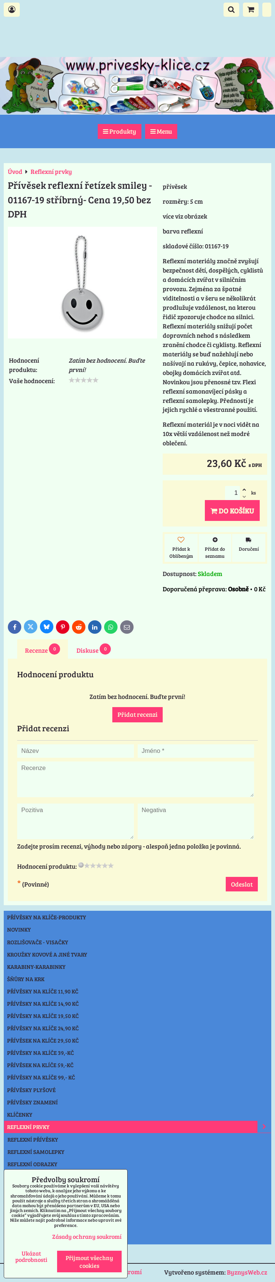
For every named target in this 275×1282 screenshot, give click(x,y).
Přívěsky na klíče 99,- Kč (41, 1077)
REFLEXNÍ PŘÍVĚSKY (32, 1139)
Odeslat (242, 884)
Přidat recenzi (137, 714)
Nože (14, 1201)
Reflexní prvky (139, 1127)
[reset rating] (81, 865)
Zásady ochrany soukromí (87, 1236)
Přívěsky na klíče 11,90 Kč (42, 991)
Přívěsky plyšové (31, 1090)
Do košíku (232, 510)
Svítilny (19, 1188)
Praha (16, 1237)
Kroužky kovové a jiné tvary (47, 954)
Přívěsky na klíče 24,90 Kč (43, 1028)
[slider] (84, 380)
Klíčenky (19, 1114)
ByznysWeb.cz (247, 1272)
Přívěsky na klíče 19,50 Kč (43, 1015)
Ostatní (18, 1213)
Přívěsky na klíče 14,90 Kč (43, 1003)
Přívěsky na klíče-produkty (46, 917)
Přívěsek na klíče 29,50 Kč (43, 1040)
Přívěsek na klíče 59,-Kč (40, 1065)
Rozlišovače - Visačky (37, 942)
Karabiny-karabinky (36, 966)
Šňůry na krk (25, 979)
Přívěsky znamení (32, 1102)
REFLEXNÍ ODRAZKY (32, 1164)
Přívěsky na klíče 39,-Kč (40, 1052)
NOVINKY (19, 929)
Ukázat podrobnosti (31, 1256)
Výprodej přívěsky (33, 1225)
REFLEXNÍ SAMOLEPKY (36, 1151)
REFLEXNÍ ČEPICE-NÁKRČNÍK (43, 1176)
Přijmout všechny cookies (89, 1261)
